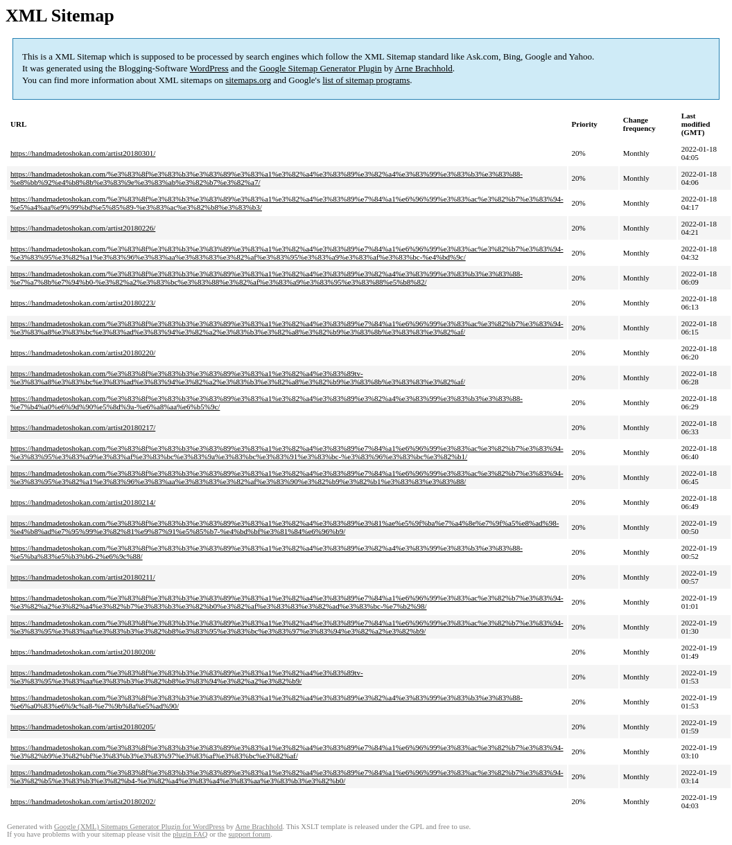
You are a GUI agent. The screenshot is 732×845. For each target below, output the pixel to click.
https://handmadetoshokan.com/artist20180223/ (82, 303)
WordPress (209, 68)
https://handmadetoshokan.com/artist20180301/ (82, 153)
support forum (249, 834)
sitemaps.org (248, 80)
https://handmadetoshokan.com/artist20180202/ (82, 801)
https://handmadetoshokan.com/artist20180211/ (82, 577)
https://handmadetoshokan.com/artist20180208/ (82, 652)
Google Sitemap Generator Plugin (320, 68)
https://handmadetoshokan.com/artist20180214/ (82, 502)
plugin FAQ (190, 834)
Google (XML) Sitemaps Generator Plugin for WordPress (139, 826)
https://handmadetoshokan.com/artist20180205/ (82, 726)
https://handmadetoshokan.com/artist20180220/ (82, 352)
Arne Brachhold (423, 68)
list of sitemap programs (366, 80)
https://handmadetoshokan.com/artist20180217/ (82, 427)
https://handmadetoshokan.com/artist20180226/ (82, 228)
